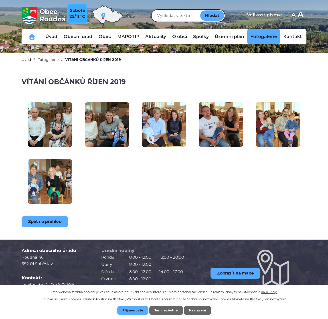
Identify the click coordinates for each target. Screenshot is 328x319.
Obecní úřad (78, 36)
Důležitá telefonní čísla (32, 36)
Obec (105, 36)
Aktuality (155, 36)
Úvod (51, 36)
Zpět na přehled (45, 221)
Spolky (201, 36)
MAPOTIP (128, 36)
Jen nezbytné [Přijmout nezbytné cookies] (166, 310)
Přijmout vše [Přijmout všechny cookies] (132, 310)
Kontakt (292, 36)
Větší (300, 15)
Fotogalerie (263, 36)
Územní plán (229, 36)
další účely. (269, 292)
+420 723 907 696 (56, 284)
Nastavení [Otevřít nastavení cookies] (197, 310)
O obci (179, 36)
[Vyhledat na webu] (175, 15)
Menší (287, 15)
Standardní (293, 15)
